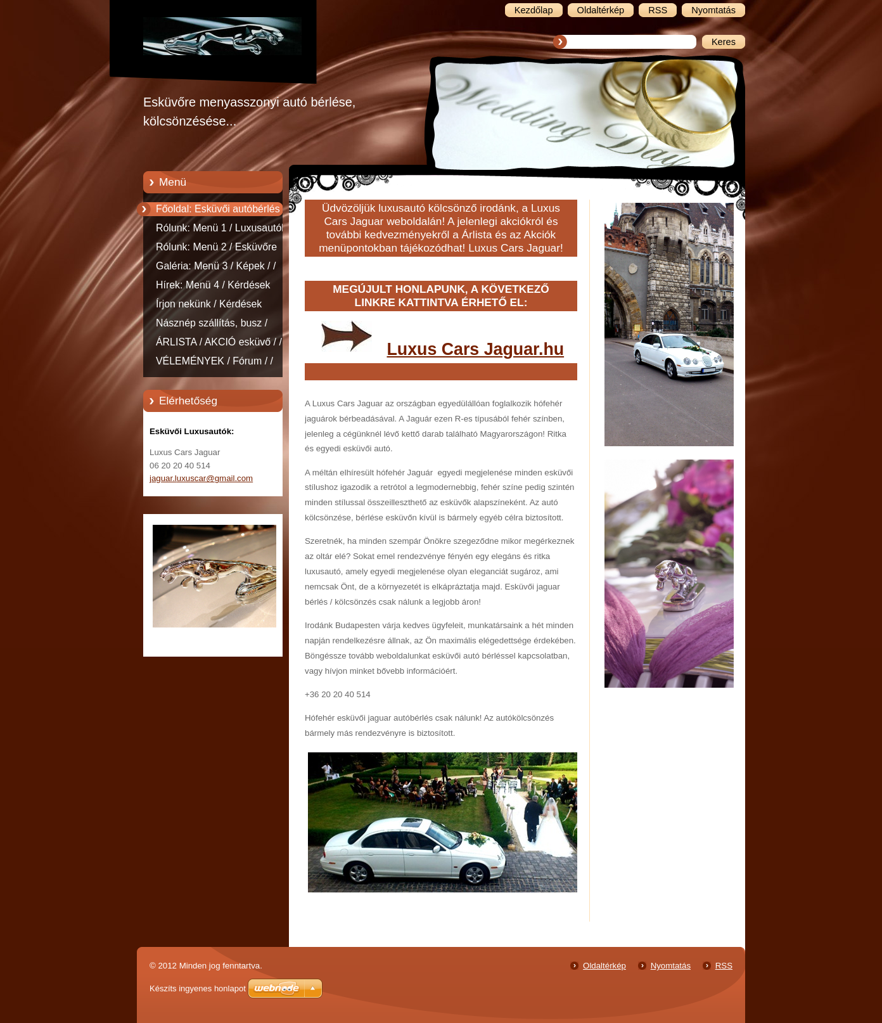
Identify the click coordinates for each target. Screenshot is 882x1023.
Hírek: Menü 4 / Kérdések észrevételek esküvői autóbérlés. (213, 287)
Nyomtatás (671, 965)
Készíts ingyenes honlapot (198, 988)
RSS (723, 965)
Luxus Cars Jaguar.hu (475, 349)
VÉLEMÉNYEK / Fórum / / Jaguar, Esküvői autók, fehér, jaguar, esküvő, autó (220, 363)
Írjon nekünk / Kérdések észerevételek (209, 306)
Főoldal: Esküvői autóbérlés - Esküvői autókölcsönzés (221, 211)
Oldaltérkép (604, 965)
